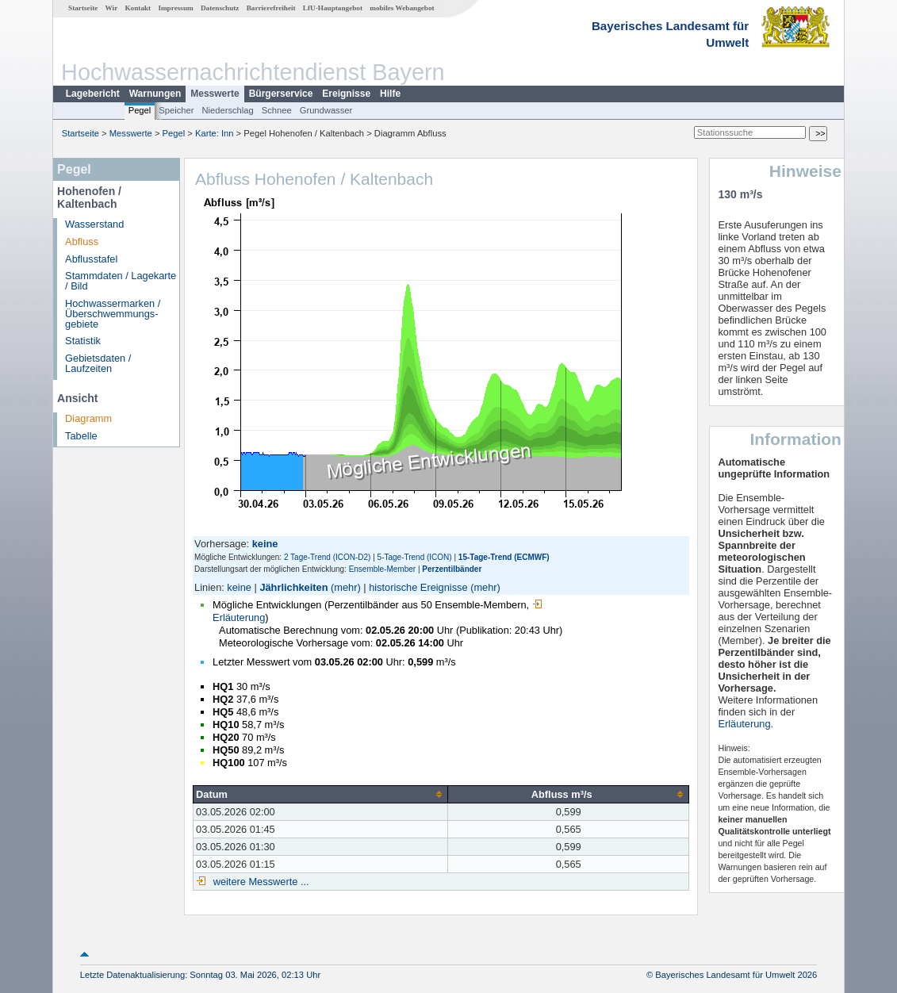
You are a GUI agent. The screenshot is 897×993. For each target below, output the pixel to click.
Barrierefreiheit (271, 8)
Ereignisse (346, 93)
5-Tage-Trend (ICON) (415, 557)
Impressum (175, 8)
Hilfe (390, 93)
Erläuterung (744, 724)
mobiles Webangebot (402, 8)
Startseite (83, 8)
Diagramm (88, 418)
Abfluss (81, 241)
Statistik (83, 341)
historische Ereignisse (418, 587)
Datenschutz (220, 8)
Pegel (139, 110)
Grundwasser (326, 110)
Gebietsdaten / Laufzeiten (98, 363)
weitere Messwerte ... (259, 882)
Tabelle (81, 436)
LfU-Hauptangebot (332, 8)
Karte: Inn (214, 133)
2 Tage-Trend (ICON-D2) (327, 557)
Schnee (277, 110)
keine (239, 587)
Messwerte (214, 93)
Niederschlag (227, 110)
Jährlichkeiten (293, 587)
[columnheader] (321, 794)
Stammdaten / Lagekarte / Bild (120, 281)
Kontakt (138, 8)
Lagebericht (93, 93)
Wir (111, 8)
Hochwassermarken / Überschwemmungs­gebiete (112, 313)
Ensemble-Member (382, 569)
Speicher (176, 110)
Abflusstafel (91, 259)
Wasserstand (94, 224)
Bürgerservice (281, 93)
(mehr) (346, 587)
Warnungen (155, 93)
